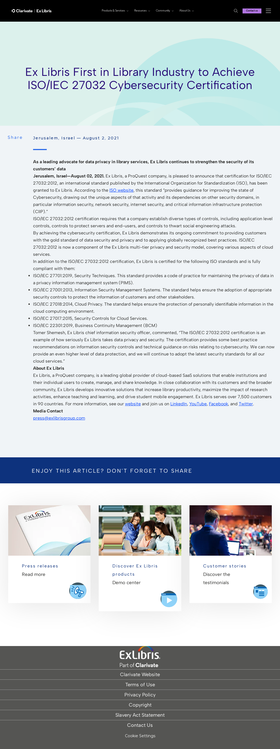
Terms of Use (140, 685)
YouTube (198, 403)
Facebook (218, 403)
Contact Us (140, 725)
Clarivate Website (140, 674)
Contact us (251, 11)
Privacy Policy (140, 695)
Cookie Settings (140, 736)
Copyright (140, 705)
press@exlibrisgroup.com (59, 418)
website (133, 403)
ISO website (121, 190)
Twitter (246, 403)
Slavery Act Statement (140, 715)
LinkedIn (178, 403)
